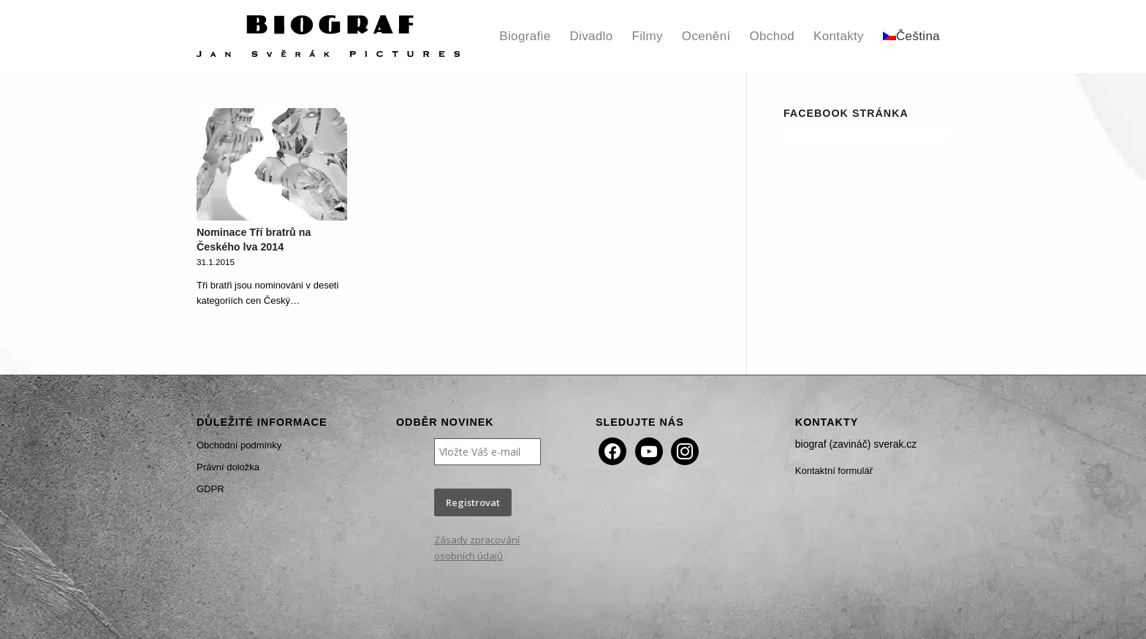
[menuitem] (525, 36)
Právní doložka (228, 467)
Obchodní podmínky (239, 445)
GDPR (210, 488)
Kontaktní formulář (834, 470)
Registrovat (473, 502)
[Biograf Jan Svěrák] (328, 36)
